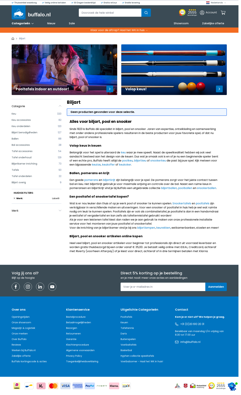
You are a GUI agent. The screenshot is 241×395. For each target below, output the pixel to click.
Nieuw (51, 23)
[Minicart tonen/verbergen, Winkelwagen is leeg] (223, 12)
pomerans (91, 180)
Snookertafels (182, 203)
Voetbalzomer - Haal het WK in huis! (142, 361)
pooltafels (202, 203)
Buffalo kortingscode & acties (29, 361)
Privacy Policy (74, 356)
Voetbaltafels (128, 344)
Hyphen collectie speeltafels (137, 356)
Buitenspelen (128, 339)
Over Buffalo (19, 339)
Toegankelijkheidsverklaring (82, 361)
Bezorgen (71, 328)
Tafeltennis (127, 328)
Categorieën (23, 23)
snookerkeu (158, 160)
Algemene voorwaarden (80, 350)
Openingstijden (21, 317)
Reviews (16, 344)
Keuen (124, 322)
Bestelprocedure (76, 317)
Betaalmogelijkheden (78, 322)
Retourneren (73, 333)
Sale (72, 23)
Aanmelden (216, 287)
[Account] (208, 12)
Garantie (71, 339)
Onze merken (20, 333)
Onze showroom (21, 322)
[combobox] (115, 13)
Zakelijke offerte (213, 23)
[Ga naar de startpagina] (31, 12)
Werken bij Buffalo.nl (24, 350)
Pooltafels (126, 317)
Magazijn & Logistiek (23, 328)
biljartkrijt (109, 180)
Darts (124, 333)
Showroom (181, 23)
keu (123, 152)
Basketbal (126, 350)
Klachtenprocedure (77, 344)
